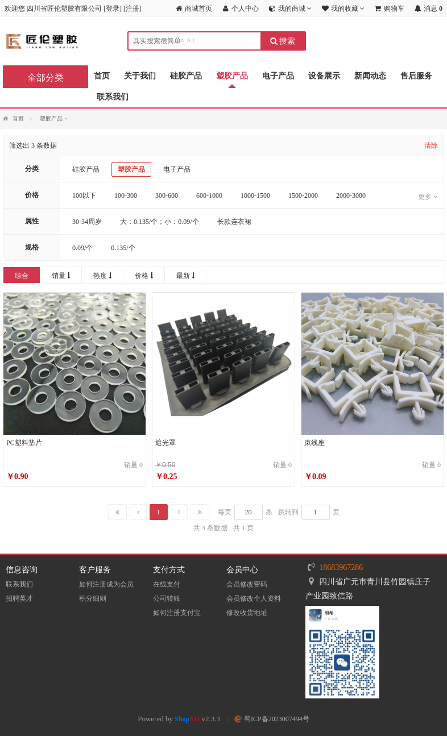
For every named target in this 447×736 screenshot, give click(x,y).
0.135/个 (123, 248)
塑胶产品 (232, 76)
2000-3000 (351, 195)
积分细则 (92, 598)
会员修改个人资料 (253, 598)
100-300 (125, 195)
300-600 (166, 195)
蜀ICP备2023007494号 (271, 719)
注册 (132, 9)
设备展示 (324, 76)
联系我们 (113, 97)
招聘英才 (19, 598)
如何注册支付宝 (177, 613)
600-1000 (209, 195)
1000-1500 (255, 195)
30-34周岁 (87, 222)
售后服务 (416, 76)
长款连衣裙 (234, 222)
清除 (431, 145)
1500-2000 (303, 195)
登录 (112, 9)
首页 (102, 76)
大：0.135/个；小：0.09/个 (159, 222)
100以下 (84, 195)
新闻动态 (370, 76)
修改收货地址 (246, 613)
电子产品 (278, 76)
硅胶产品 (186, 76)
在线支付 (166, 584)
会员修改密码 (246, 584)
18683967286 (341, 567)
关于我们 (140, 76)
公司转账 (166, 598)
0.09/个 (82, 248)
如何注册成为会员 (106, 584)
